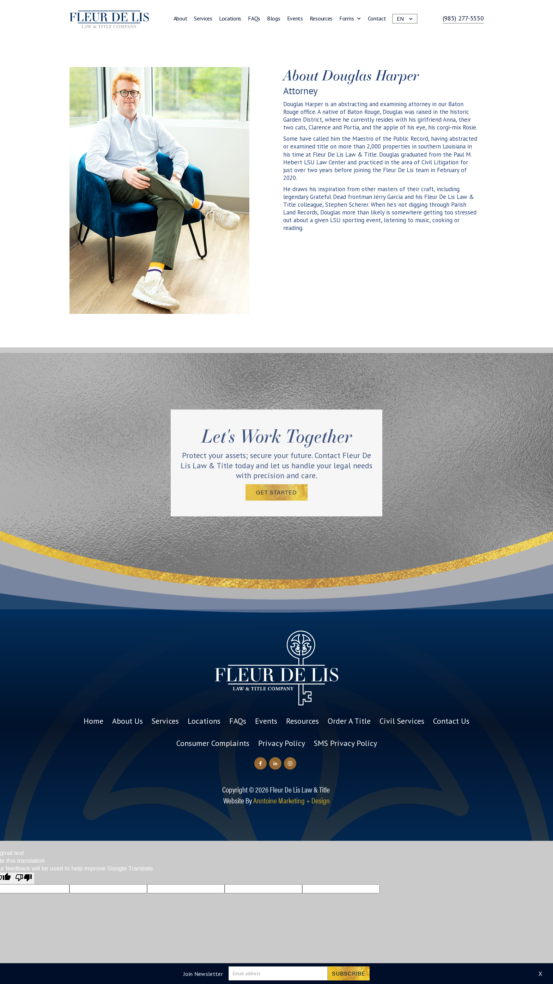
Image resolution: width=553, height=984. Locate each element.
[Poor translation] (23, 878)
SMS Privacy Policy (345, 743)
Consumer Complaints (212, 743)
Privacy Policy (281, 743)
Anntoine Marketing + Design (291, 800)
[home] (109, 19)
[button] (350, 20)
